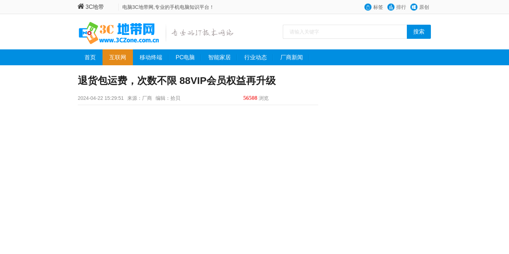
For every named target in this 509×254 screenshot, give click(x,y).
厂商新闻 (295, 57)
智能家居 (223, 57)
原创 (424, 7)
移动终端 (154, 57)
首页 (93, 57)
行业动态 (259, 57)
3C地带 (91, 7)
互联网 (121, 57)
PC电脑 (188, 57)
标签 (378, 7)
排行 (401, 7)
